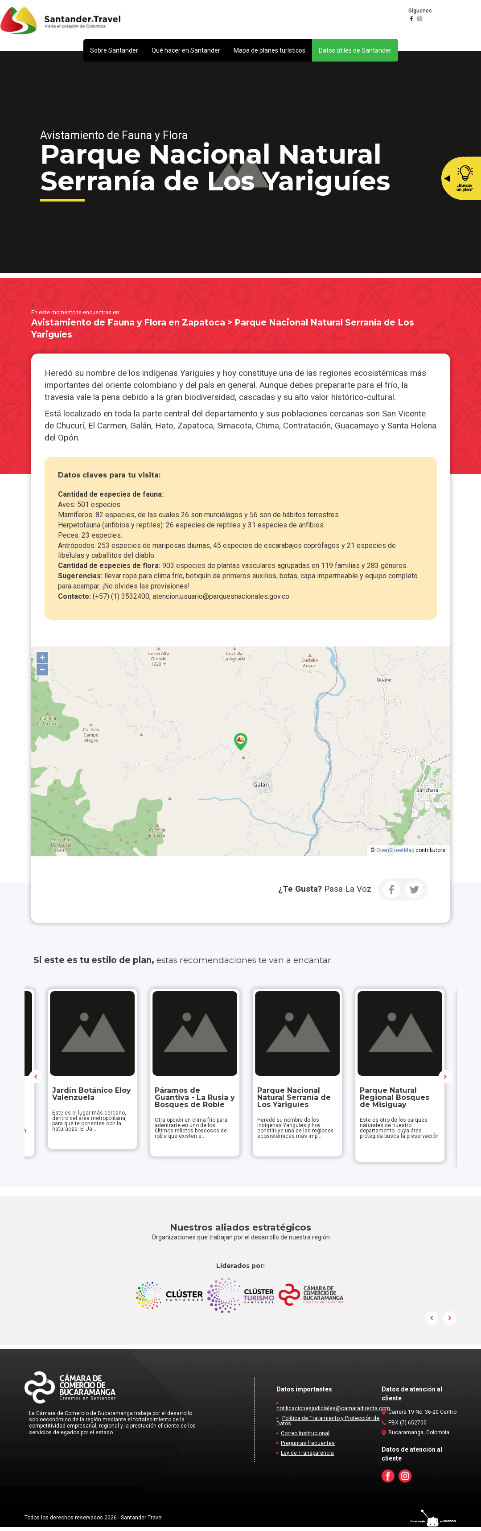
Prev (36, 1079)
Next (445, 1079)
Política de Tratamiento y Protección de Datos (327, 1425)
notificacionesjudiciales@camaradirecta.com (333, 1412)
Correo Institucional (305, 1437)
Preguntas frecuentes (308, 1447)
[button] (114, 50)
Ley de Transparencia (307, 1457)
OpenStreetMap (395, 850)
